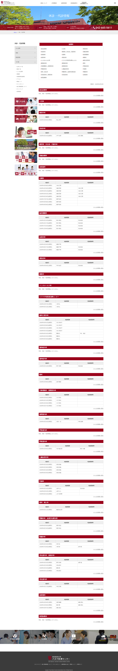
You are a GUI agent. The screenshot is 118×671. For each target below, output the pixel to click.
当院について (43, 3)
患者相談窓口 (74, 3)
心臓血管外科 (65, 68)
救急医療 (18, 57)
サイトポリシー (20, 84)
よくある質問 (20, 71)
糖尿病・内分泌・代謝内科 (69, 51)
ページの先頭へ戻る (98, 95)
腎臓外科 (85, 71)
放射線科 (43, 54)
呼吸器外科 (44, 68)
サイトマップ (20, 89)
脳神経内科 (65, 63)
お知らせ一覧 (20, 66)
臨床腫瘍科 (86, 54)
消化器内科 (65, 74)
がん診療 (18, 48)
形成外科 (43, 51)
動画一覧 (19, 69)
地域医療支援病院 (21, 76)
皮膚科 (63, 54)
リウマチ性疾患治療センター (69, 60)
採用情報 (19, 91)
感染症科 (64, 57)
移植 (17, 52)
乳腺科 (84, 68)
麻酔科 (84, 57)
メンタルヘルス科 (45, 60)
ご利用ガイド (79, 664)
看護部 (18, 74)
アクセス (19, 79)
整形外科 (85, 48)
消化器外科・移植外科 (46, 74)
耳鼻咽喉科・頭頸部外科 (47, 66)
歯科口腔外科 (86, 60)
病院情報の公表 (65, 664)
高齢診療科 (86, 51)
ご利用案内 (54, 3)
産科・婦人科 (44, 71)
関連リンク (19, 81)
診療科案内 (64, 3)
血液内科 (43, 57)
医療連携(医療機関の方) (84, 3)
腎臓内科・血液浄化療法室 (69, 71)
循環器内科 (65, 66)
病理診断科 (44, 77)
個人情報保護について (22, 86)
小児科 (63, 48)
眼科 (84, 63)
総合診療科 (44, 48)
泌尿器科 (85, 74)
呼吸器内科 (86, 66)
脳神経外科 (44, 63)
